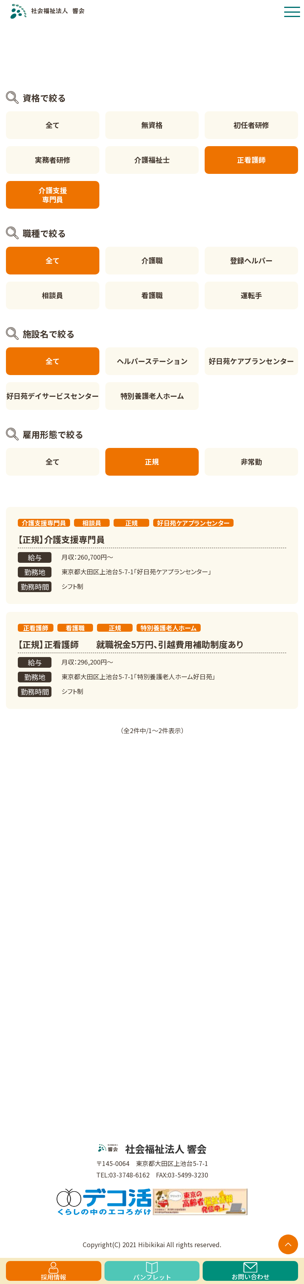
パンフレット (152, 1271)
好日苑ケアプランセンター (251, 361)
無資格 (152, 125)
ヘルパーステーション (152, 361)
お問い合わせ (251, 1271)
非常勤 (251, 461)
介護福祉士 (152, 159)
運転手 (251, 295)
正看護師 (251, 159)
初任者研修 (251, 125)
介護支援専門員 (52, 194)
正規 (152, 461)
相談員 (52, 295)
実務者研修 (52, 159)
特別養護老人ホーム (152, 396)
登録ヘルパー (251, 260)
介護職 (152, 260)
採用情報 (53, 1271)
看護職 (152, 295)
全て (53, 125)
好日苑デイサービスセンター (52, 396)
